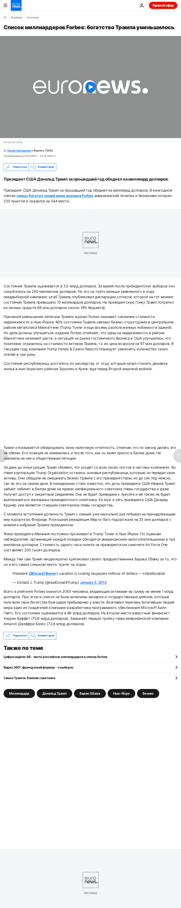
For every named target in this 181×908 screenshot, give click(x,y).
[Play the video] (90, 87)
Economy (33, 17)
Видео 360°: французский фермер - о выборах (38, 667)
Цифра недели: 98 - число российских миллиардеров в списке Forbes (55, 657)
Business (16, 17)
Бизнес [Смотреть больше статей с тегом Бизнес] (148, 693)
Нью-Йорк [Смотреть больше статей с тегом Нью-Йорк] (121, 693)
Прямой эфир (163, 5)
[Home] (5, 17)
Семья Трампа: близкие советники (29, 678)
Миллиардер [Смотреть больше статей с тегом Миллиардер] (19, 693)
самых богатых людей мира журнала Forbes (55, 195)
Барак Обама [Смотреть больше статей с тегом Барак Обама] (90, 693)
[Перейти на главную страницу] (16, 5)
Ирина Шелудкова (19, 150)
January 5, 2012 (93, 582)
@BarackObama (42, 573)
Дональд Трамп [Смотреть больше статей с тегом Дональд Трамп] (54, 693)
